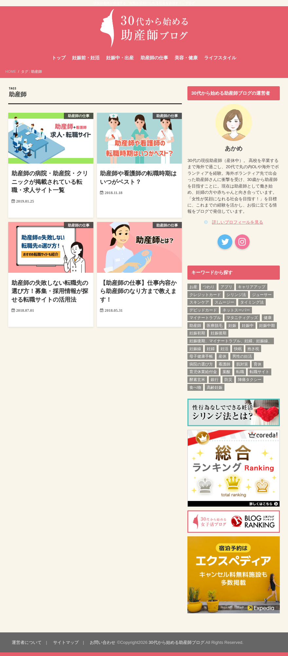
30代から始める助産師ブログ (175, 646)
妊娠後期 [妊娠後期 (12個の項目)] (218, 337)
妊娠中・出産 (120, 61)
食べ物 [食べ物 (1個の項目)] (195, 391)
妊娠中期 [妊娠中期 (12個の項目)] (267, 329)
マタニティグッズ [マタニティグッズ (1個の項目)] (242, 321)
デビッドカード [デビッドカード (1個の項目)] (203, 313)
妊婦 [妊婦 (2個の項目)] (211, 352)
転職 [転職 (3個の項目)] (240, 375)
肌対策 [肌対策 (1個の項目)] (242, 368)
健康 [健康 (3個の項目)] (268, 321)
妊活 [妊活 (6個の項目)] (224, 352)
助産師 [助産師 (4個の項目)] (195, 329)
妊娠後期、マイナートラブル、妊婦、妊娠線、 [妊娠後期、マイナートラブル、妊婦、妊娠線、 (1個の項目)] (230, 345)
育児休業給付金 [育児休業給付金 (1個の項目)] (203, 375)
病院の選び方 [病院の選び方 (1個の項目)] (201, 368)
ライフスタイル (220, 61)
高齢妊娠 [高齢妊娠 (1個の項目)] (214, 391)
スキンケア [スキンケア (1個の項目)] (199, 306)
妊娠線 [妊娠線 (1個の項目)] (195, 352)
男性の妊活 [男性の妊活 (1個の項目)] (242, 360)
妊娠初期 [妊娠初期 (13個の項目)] (197, 337)
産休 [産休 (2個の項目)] (222, 360)
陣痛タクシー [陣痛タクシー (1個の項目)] (249, 383)
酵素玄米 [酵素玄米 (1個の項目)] (197, 383)
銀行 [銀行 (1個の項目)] (215, 383)
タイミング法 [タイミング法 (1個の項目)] (252, 306)
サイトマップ (65, 646)
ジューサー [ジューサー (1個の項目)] (262, 298)
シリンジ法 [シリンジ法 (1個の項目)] (236, 298)
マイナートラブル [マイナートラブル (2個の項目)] (205, 321)
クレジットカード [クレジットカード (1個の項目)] (205, 298)
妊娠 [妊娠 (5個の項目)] (232, 329)
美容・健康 (186, 61)
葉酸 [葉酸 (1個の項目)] (226, 375)
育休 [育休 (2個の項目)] (257, 368)
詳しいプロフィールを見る (237, 226)
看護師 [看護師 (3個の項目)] (224, 368)
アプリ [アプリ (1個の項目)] (226, 290)
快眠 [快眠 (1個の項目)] (238, 352)
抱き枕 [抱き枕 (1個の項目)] (253, 352)
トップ (59, 61)
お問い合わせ (102, 646)
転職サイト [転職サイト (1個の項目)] (259, 375)
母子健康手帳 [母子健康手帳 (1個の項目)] (201, 360)
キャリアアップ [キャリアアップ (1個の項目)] (251, 290)
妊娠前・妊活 (86, 61)
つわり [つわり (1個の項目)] (209, 290)
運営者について (26, 646)
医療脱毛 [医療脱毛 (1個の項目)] (214, 329)
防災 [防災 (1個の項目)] (228, 383)
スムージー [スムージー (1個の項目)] (224, 306)
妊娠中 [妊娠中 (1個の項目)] (248, 329)
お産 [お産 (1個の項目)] (193, 290)
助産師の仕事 (154, 61)
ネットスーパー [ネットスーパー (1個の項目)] (236, 313)
